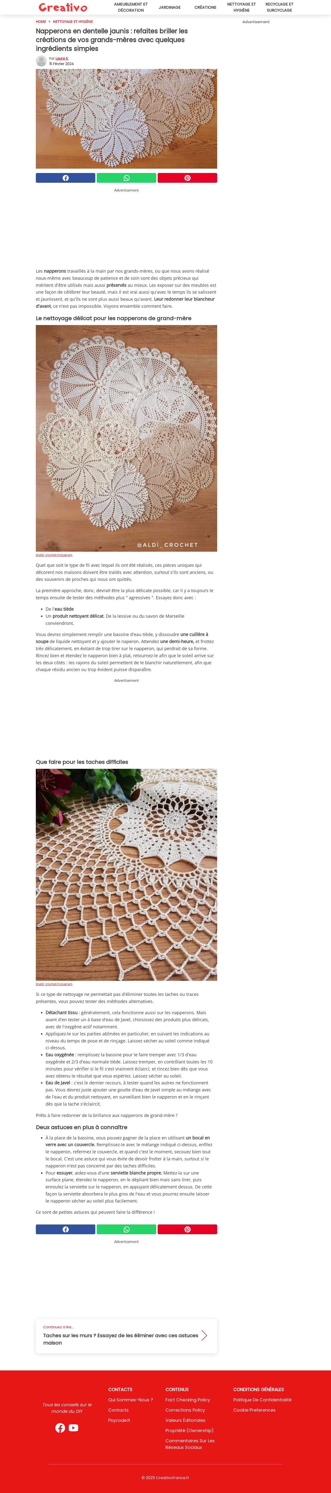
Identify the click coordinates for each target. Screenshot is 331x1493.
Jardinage (170, 7)
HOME (41, 21)
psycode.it (119, 1420)
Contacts (118, 1410)
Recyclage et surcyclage (279, 7)
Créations (205, 7)
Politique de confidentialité (262, 1400)
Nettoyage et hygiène (241, 7)
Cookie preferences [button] (254, 1410)
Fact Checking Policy (188, 1400)
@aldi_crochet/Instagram (54, 555)
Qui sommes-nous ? (130, 1400)
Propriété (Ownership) (190, 1430)
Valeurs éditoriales (185, 1420)
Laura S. (62, 58)
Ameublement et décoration (131, 7)
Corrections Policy (185, 1410)
